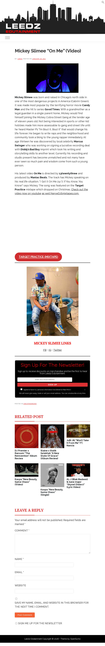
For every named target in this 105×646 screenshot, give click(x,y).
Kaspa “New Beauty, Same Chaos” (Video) (26, 482)
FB (44, 350)
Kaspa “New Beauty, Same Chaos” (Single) (52, 492)
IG (50, 350)
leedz (20, 59)
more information (78, 390)
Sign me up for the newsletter (38, 626)
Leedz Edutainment (33, 642)
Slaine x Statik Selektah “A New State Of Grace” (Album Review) (50, 454)
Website (20, 588)
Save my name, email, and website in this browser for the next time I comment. (52, 608)
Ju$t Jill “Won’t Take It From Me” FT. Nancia (78, 443)
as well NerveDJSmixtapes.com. (60, 193)
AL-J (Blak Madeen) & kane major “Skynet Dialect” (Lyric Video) (77, 483)
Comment (22, 530)
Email (19, 575)
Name (19, 562)
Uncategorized (29, 403)
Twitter (57, 350)
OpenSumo (75, 642)
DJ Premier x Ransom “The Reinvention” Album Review (26, 454)
